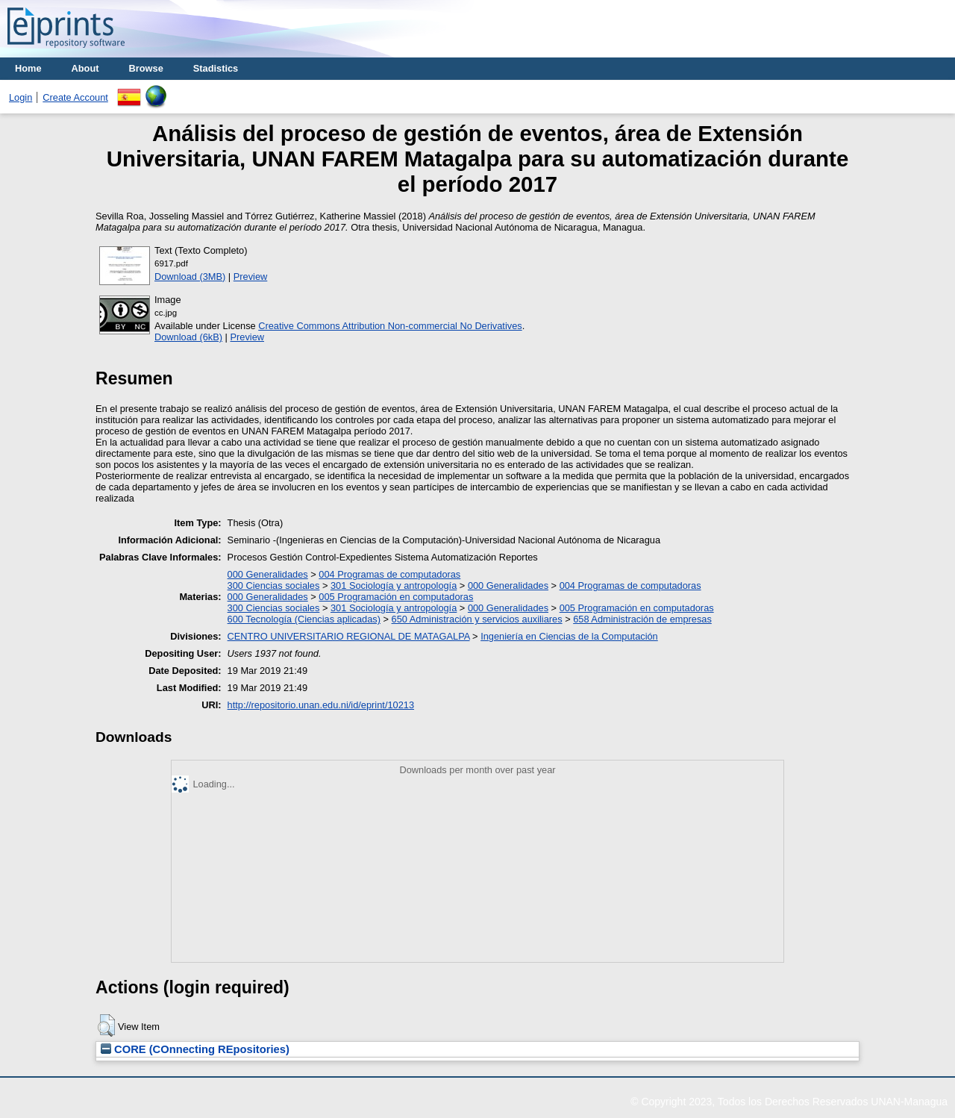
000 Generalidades (268, 574)
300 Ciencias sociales (274, 585)
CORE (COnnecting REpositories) (195, 1049)
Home (28, 68)
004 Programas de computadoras (389, 574)
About (85, 68)
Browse (146, 68)
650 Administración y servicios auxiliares (477, 619)
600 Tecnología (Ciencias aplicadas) (304, 619)
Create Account (75, 97)
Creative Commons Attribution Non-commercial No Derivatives (390, 325)
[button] (106, 1025)
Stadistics (215, 68)
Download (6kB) (188, 337)
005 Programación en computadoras (396, 596)
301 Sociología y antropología (394, 585)
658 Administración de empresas (642, 619)
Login (20, 97)
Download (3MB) (189, 276)
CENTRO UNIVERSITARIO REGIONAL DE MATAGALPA (349, 636)
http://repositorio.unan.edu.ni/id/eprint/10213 (321, 705)
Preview (251, 276)
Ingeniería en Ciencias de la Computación (569, 636)
